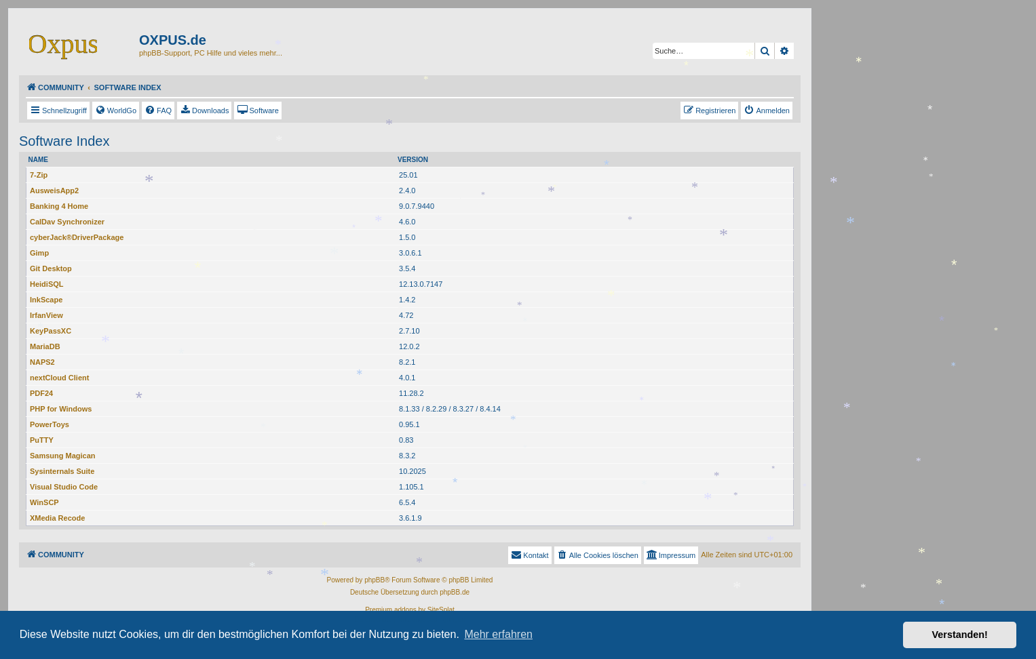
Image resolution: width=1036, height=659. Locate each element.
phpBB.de (454, 592)
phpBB (374, 580)
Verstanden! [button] (960, 634)
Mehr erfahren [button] (498, 634)
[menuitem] (115, 110)
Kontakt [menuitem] (529, 554)
